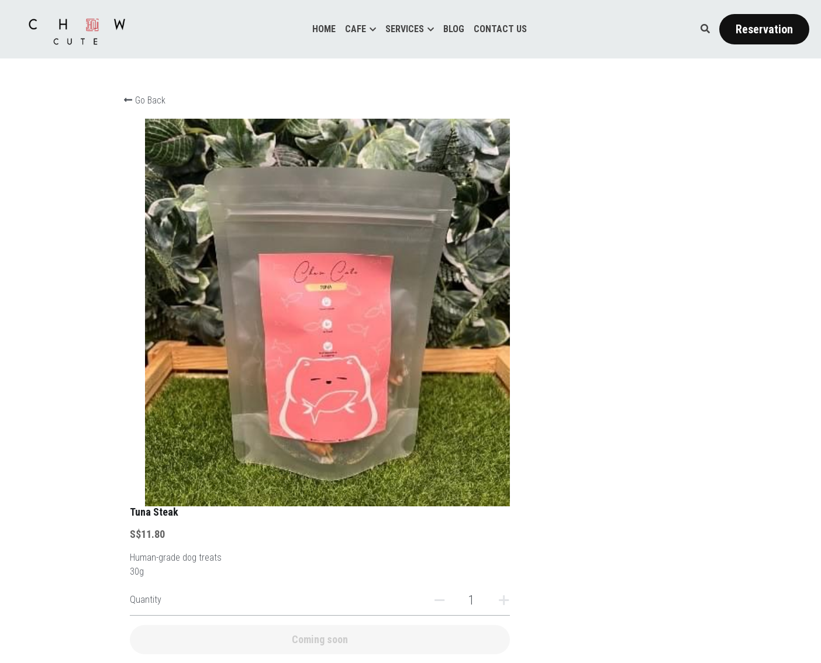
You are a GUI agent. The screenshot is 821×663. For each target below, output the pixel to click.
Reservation (764, 29)
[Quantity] (584, 213)
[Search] (705, 29)
